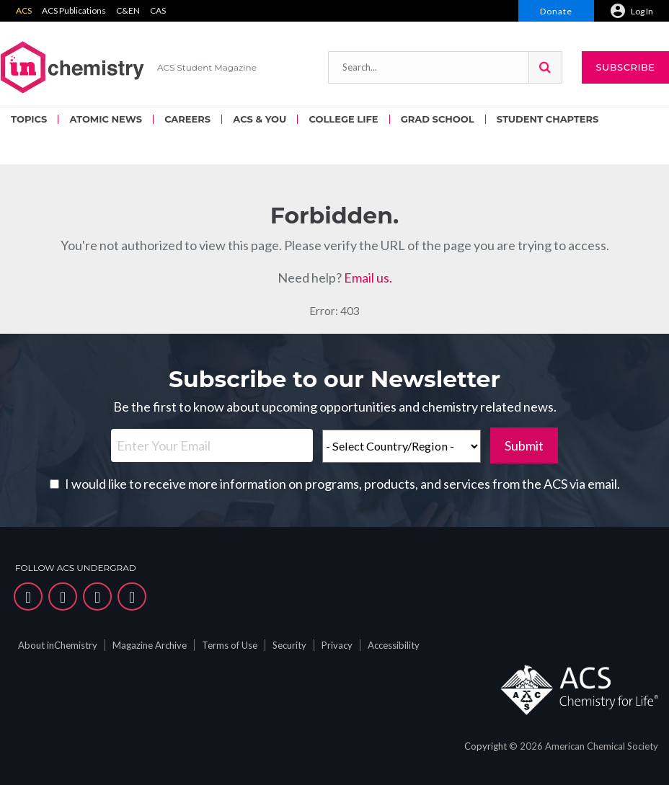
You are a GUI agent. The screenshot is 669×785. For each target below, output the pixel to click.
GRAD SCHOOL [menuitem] (437, 119)
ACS (24, 10)
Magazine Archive (149, 645)
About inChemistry (57, 645)
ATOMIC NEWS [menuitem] (105, 119)
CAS (158, 10)
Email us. (368, 277)
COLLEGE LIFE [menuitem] (343, 119)
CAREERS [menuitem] (187, 119)
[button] (545, 68)
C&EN (128, 10)
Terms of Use (229, 645)
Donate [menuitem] (556, 11)
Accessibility (394, 645)
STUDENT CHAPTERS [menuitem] (547, 119)
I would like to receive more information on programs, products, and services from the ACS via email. (342, 484)
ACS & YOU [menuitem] (259, 119)
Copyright (485, 746)
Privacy (337, 645)
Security (289, 645)
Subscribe (625, 67)
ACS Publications (74, 10)
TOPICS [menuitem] (29, 119)
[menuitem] (631, 11)
